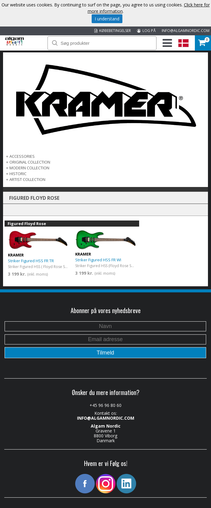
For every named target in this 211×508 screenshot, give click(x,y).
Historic (17, 173)
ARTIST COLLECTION (27, 179)
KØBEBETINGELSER (112, 30)
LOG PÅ (146, 30)
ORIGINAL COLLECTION (29, 162)
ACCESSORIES (22, 156)
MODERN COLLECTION (29, 168)
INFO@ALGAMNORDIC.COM (185, 30)
